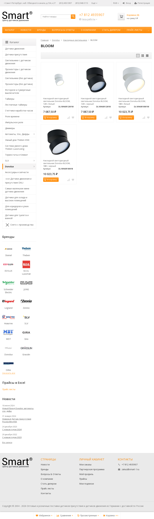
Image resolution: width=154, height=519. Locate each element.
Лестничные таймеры (16, 104)
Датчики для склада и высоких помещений (16, 199)
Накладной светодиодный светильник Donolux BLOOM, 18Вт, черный (56, 163)
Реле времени (12, 116)
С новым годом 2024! (12, 429)
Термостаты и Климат (16, 154)
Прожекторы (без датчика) (19, 84)
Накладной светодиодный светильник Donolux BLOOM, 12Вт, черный (94, 101)
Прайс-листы (134, 29)
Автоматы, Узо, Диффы (17, 134)
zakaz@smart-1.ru (130, 469)
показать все (8, 373)
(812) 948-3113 (81, 3)
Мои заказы (85, 464)
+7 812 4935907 (91, 14)
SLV (7, 160)
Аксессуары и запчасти (17, 172)
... (148, 29)
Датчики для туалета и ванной (17, 217)
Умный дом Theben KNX (17, 140)
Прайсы (83, 478)
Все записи (7, 442)
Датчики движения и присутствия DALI (18, 180)
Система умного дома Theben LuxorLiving (16, 147)
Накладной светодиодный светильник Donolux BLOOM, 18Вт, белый (132, 101)
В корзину (50, 117)
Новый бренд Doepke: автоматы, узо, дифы (18, 409)
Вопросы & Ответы (63, 29)
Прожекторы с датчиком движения (18, 71)
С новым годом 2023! (12, 437)
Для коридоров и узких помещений (17, 208)
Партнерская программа (91, 469)
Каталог (10, 29)
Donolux (9, 166)
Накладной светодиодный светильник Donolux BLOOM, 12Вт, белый (56, 101)
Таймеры (9, 98)
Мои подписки (86, 483)
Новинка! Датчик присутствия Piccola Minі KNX (16, 420)
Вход (127, 3)
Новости (25, 29)
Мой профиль (86, 474)
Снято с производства (19, 225)
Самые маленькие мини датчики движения (17, 190)
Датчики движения (14, 48)
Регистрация (142, 3)
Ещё (94, 3)
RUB (116, 3)
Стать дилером (111, 29)
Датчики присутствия (16, 54)
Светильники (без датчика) (19, 78)
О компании (88, 29)
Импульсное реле (14, 122)
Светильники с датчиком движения (18, 62)
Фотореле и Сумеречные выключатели (18, 91)
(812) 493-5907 (65, 3)
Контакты (46, 493)
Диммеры (10, 128)
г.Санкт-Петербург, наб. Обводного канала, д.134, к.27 (29, 3)
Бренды (41, 29)
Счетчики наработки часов (19, 110)
